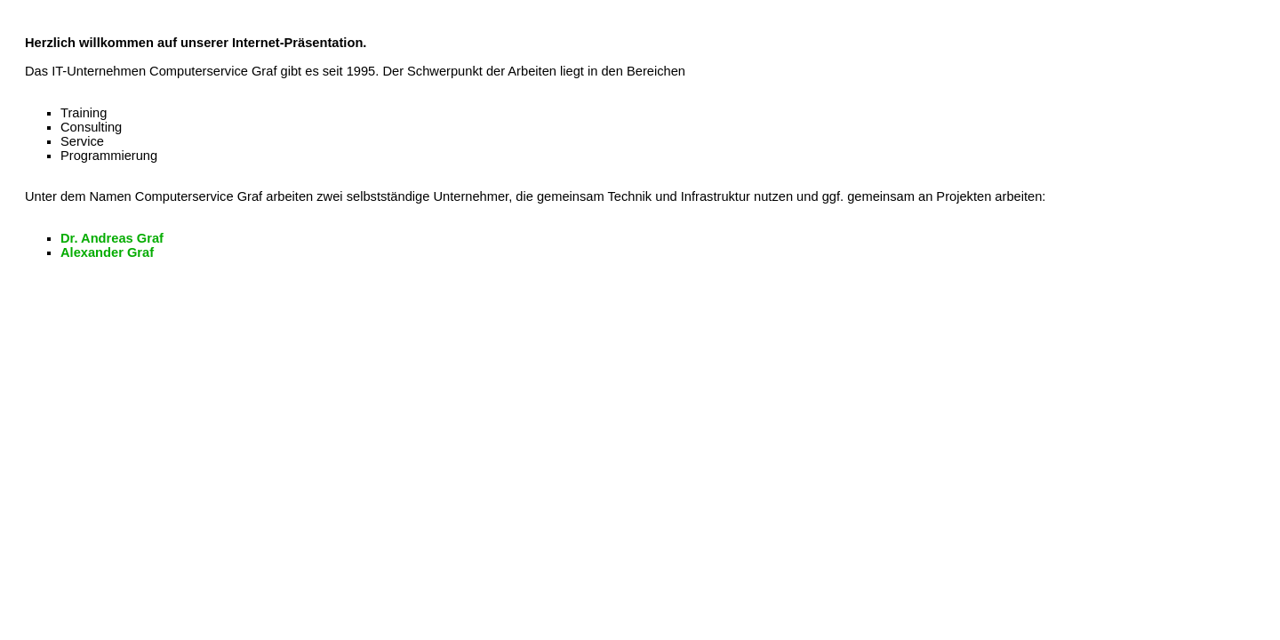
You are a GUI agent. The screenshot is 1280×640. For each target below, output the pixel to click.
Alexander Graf (107, 252)
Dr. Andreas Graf (112, 238)
